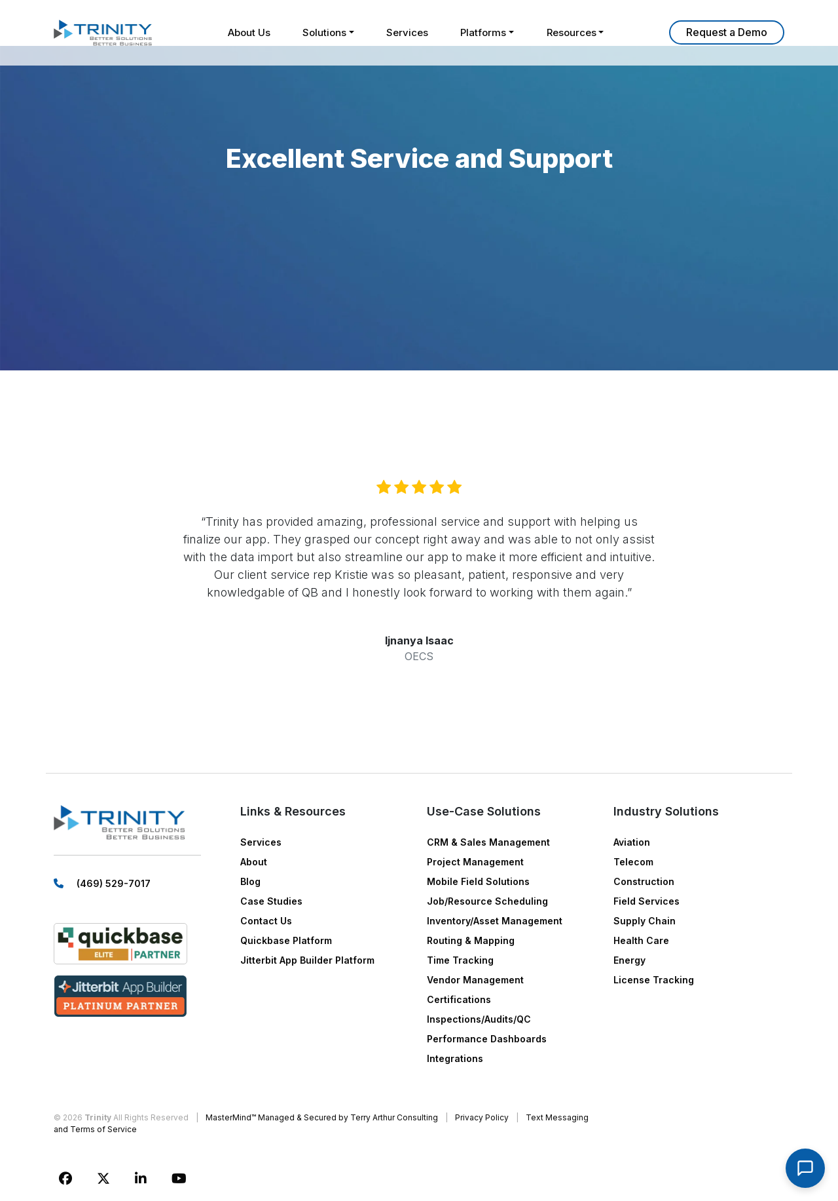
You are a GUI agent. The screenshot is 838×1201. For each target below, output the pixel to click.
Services (407, 32)
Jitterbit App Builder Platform (307, 960)
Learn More (726, 32)
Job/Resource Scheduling (487, 901)
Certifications (459, 999)
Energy (629, 960)
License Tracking (653, 979)
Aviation (631, 842)
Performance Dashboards (487, 1038)
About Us (248, 32)
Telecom (633, 861)
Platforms (484, 32)
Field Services (646, 901)
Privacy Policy (482, 1117)
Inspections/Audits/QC (479, 1019)
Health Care (641, 940)
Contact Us (266, 920)
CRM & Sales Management (488, 842)
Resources (572, 32)
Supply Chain (644, 920)
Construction (643, 881)
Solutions (324, 32)
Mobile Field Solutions (478, 881)
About (253, 861)
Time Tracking (460, 960)
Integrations (455, 1058)
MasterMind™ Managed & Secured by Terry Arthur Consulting (322, 1117)
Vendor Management (475, 979)
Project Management (475, 861)
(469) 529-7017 (114, 884)
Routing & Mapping (471, 940)
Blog (250, 881)
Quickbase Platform (286, 940)
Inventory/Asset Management (494, 920)
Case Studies (271, 901)
